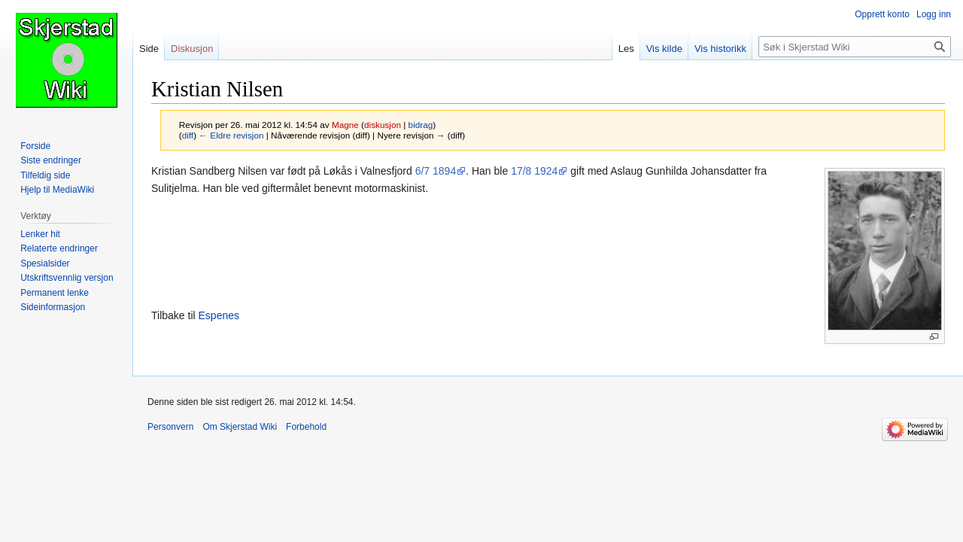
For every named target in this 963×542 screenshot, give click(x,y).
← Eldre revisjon (231, 135)
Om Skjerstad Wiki (239, 427)
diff (187, 135)
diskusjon (382, 124)
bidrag (421, 124)
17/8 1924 (534, 171)
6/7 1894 (436, 171)
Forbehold (306, 427)
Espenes (219, 315)
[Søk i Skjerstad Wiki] (854, 46)
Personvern (170, 427)
